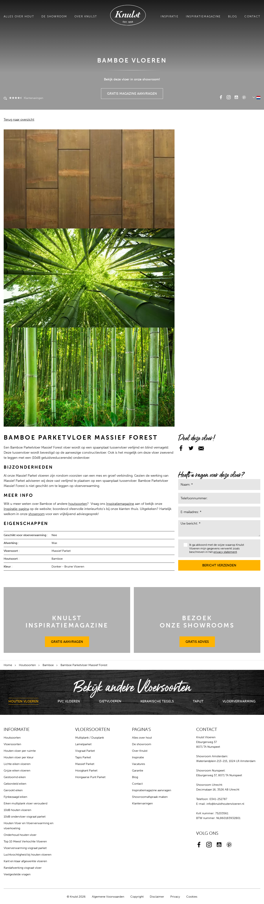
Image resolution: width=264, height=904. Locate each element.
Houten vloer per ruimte (20, 750)
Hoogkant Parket (86, 770)
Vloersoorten (12, 744)
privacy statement (225, 552)
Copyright (137, 896)
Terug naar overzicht (19, 120)
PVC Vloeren (69, 701)
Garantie (137, 770)
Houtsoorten (27, 665)
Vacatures (138, 764)
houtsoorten (77, 504)
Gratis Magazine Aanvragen (132, 92)
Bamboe (48, 665)
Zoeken (5, 99)
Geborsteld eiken (15, 783)
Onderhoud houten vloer (20, 835)
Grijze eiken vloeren (17, 770)
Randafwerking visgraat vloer (23, 867)
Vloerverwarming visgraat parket (25, 848)
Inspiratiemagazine (203, 16)
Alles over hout (19, 16)
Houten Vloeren (23, 701)
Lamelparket (83, 744)
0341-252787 (218, 799)
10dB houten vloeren (17, 810)
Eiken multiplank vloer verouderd (25, 803)
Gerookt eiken (13, 790)
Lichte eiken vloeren (17, 764)
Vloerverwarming (239, 701)
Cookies (191, 896)
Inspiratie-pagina (16, 509)
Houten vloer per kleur (19, 757)
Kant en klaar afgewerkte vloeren (25, 861)
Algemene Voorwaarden (108, 896)
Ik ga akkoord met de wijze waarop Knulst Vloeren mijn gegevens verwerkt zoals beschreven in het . (214, 548)
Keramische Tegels (157, 701)
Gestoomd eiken (15, 777)
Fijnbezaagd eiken (15, 797)
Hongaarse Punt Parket (90, 777)
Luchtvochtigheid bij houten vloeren (27, 854)
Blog (232, 16)
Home (8, 665)
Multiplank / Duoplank (89, 737)
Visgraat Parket (85, 750)
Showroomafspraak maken (150, 797)
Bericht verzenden (219, 563)
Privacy (175, 896)
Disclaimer (157, 896)
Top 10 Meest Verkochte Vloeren (25, 841)
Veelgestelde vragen (17, 874)
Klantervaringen (26, 98)
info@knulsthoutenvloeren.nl (225, 803)
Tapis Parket (83, 757)
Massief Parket (84, 764)
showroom (36, 514)
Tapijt (198, 701)
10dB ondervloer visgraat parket (24, 816)
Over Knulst (85, 16)
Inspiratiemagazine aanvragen (151, 790)
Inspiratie (170, 16)
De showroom (54, 16)
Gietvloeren (110, 701)
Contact (252, 16)
